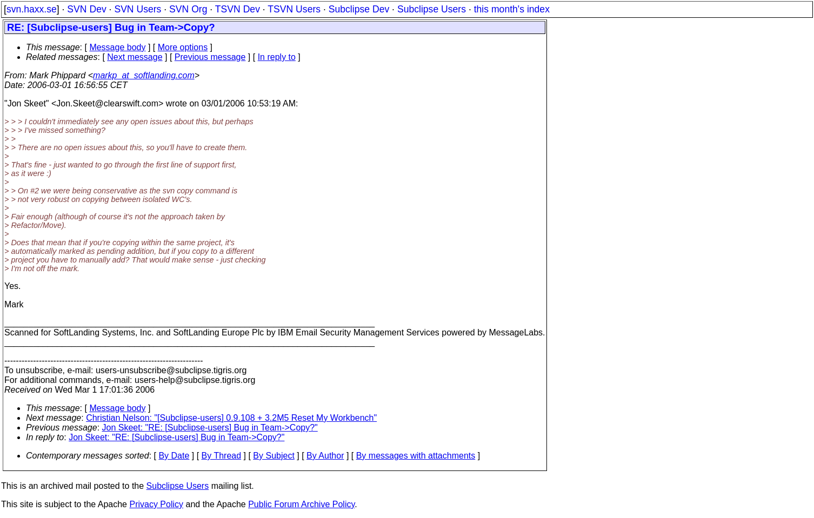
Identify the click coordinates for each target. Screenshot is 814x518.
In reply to (277, 57)
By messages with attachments (416, 455)
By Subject (273, 455)
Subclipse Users (431, 9)
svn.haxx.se (31, 9)
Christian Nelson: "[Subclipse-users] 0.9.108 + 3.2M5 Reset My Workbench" (231, 417)
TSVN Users (294, 9)
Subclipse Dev (359, 9)
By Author (325, 455)
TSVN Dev (237, 9)
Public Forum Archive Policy (301, 504)
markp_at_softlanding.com (144, 75)
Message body (117, 47)
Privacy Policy (156, 504)
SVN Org (188, 9)
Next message (134, 57)
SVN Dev (86, 9)
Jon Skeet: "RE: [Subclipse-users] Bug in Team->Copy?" (210, 427)
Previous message (210, 57)
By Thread (222, 455)
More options (183, 47)
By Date (173, 455)
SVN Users (137, 9)
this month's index (512, 9)
